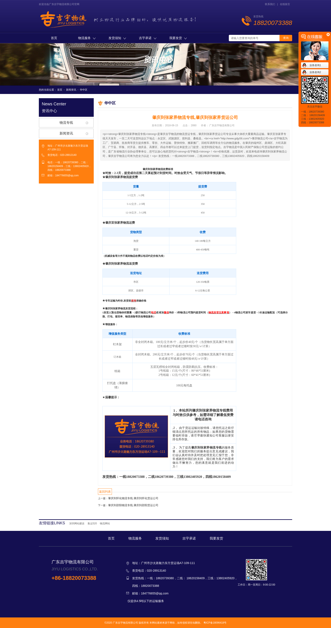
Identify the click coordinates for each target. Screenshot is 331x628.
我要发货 (178, 38)
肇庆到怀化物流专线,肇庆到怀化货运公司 (133, 498)
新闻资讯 (71, 89)
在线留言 (285, 4)
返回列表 (105, 491)
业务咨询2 (315, 72)
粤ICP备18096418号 (215, 622)
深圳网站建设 (76, 523)
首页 (54, 38)
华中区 (83, 89)
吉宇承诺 (147, 38)
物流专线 (66, 122)
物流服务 (87, 38)
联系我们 (270, 4)
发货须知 (117, 38)
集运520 (92, 523)
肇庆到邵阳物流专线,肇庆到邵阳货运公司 (133, 505)
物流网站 (105, 523)
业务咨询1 (315, 65)
